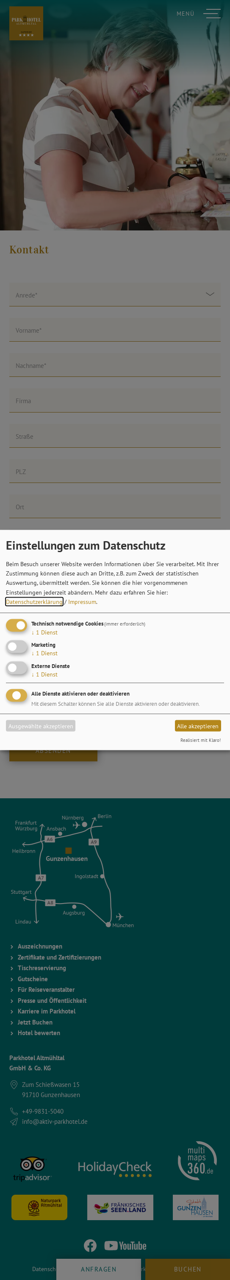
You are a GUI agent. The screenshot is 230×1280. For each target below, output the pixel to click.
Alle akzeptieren (198, 726)
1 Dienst (44, 632)
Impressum (82, 602)
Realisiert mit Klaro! (200, 740)
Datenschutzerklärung (34, 602)
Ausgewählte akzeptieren (40, 726)
